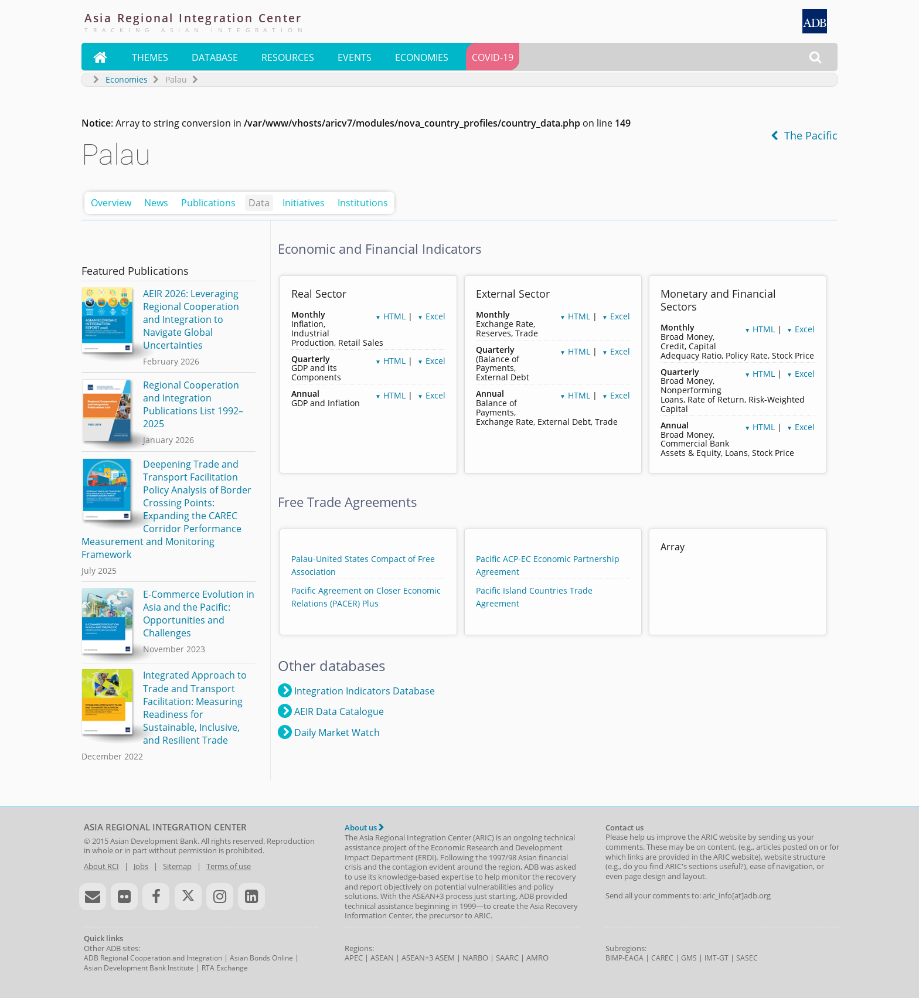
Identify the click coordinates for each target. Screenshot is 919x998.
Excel (431, 316)
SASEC (747, 957)
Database (215, 57)
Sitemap (177, 866)
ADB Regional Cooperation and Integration (153, 957)
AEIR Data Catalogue (331, 711)
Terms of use (228, 866)
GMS (689, 957)
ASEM (445, 957)
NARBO (475, 957)
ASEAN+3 (417, 957)
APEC (354, 957)
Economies (421, 57)
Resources (287, 57)
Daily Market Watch (329, 732)
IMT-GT (716, 957)
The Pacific (804, 135)
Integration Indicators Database (356, 690)
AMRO (537, 957)
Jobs (141, 866)
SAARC (507, 957)
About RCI (101, 866)
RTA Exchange (225, 967)
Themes (150, 57)
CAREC (662, 957)
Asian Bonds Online (261, 957)
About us (364, 827)
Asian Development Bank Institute (139, 967)
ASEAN (382, 957)
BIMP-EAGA (624, 957)
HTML (390, 316)
